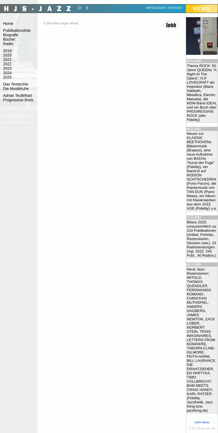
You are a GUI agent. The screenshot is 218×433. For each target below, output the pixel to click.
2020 (7, 55)
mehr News (202, 422)
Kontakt (175, 7)
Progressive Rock (18, 100)
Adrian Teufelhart (17, 95)
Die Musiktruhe (16, 88)
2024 (7, 73)
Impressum (155, 7)
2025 (7, 77)
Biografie (10, 35)
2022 (7, 64)
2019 (7, 50)
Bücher (9, 39)
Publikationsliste (17, 30)
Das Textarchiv (15, 84)
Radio (8, 44)
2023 (7, 68)
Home (8, 23)
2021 (7, 59)
